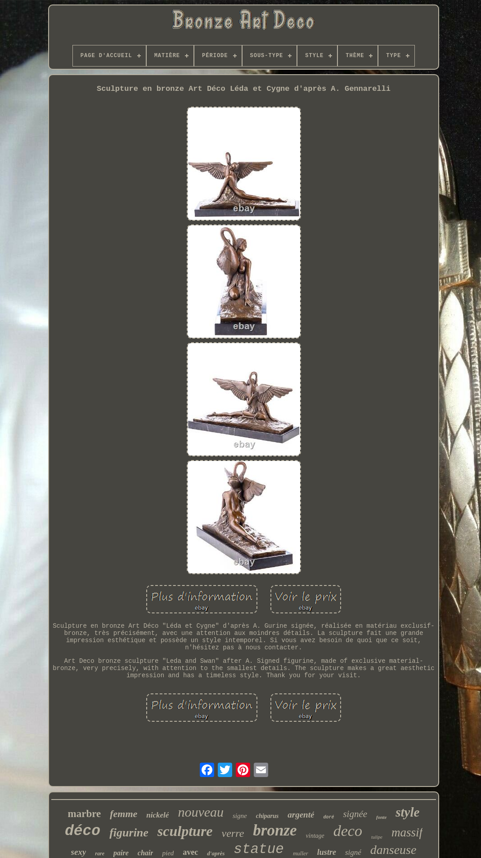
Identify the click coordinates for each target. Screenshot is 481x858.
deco (347, 830)
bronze (275, 830)
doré (328, 817)
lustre (326, 852)
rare (99, 853)
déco (82, 831)
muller (300, 853)
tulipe (376, 837)
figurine (128, 832)
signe (240, 815)
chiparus (267, 816)
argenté (301, 814)
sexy (78, 852)
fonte (381, 817)
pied (168, 853)
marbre (84, 813)
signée (355, 814)
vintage (315, 835)
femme (123, 813)
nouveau (201, 811)
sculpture (185, 831)
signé (353, 852)
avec (190, 852)
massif (407, 832)
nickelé (157, 815)
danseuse (393, 850)
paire (121, 853)
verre (233, 833)
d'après (216, 853)
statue (259, 849)
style (407, 812)
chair (145, 853)
